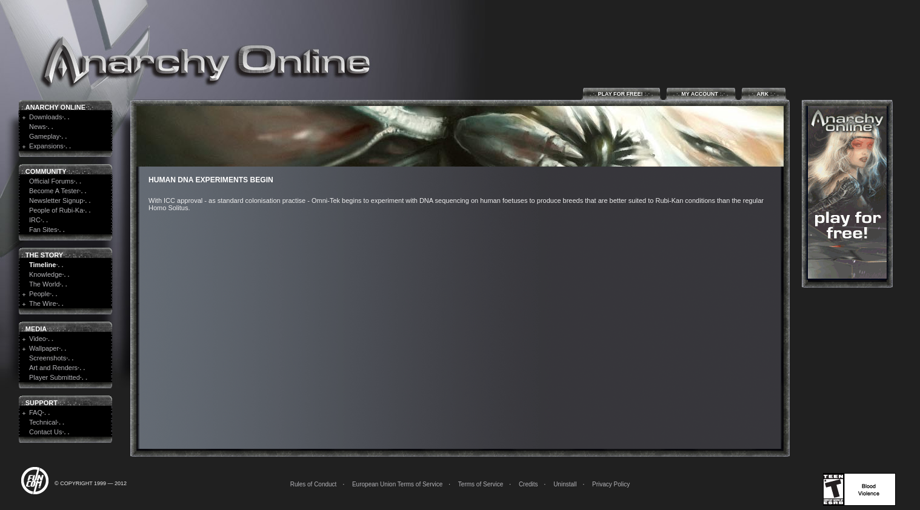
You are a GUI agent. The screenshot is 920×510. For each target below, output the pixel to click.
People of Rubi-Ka (56, 210)
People (39, 293)
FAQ (35, 412)
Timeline (42, 264)
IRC (35, 220)
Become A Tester (54, 190)
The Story (44, 255)
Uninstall (564, 484)
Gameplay (44, 136)
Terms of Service (480, 484)
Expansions (46, 146)
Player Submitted (54, 377)
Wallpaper (44, 348)
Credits (528, 484)
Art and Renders (53, 367)
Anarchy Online (55, 107)
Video (37, 338)
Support (41, 402)
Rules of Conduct (313, 484)
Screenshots (47, 358)
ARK (763, 93)
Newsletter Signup (56, 200)
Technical (43, 422)
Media (36, 329)
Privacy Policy (611, 484)
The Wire (42, 303)
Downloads (45, 117)
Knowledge (45, 274)
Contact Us (45, 431)
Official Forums (51, 181)
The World (44, 284)
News (37, 126)
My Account (700, 93)
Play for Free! (621, 93)
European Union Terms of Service (397, 484)
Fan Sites (43, 229)
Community (46, 171)
